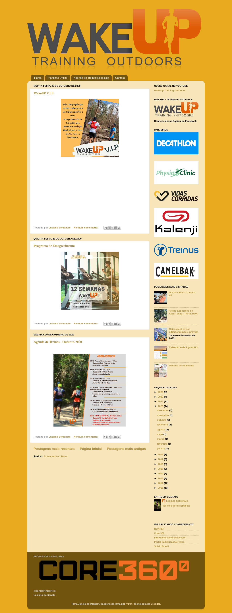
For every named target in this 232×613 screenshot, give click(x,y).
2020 (161, 406)
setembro (163, 424)
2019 (161, 454)
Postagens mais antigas (126, 449)
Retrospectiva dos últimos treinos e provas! (183, 330)
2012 (161, 483)
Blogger (155, 603)
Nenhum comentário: (86, 227)
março (161, 439)
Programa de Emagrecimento (54, 246)
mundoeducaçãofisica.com (169, 537)
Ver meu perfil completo (176, 505)
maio (160, 434)
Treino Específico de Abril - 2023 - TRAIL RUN (183, 312)
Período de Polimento (181, 365)
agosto (161, 429)
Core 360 (159, 533)
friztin (129, 603)
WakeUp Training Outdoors (170, 90)
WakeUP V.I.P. (44, 93)
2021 (161, 401)
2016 (161, 464)
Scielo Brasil (161, 546)
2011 (161, 487)
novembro (163, 415)
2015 (161, 468)
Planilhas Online (57, 77)
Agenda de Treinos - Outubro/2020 (58, 342)
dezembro (163, 410)
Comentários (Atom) (56, 456)
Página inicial (91, 449)
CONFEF (159, 529)
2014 (161, 473)
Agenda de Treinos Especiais (91, 77)
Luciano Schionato (177, 500)
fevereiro (162, 443)
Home (38, 77)
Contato (120, 77)
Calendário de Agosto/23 (183, 347)
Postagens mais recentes (54, 449)
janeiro (161, 448)
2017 (161, 459)
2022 (161, 396)
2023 (161, 392)
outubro (162, 420)
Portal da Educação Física (169, 542)
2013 (161, 478)
